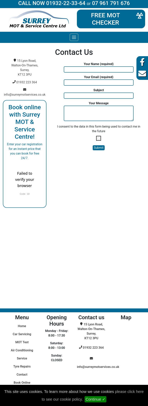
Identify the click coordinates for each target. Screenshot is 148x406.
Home (22, 326)
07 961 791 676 (111, 3)
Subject (99, 93)
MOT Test (22, 342)
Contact (22, 374)
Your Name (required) (99, 67)
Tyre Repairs (22, 366)
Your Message (99, 111)
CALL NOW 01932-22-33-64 (51, 3)
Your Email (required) (99, 80)
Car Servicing (22, 334)
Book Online (22, 382)
